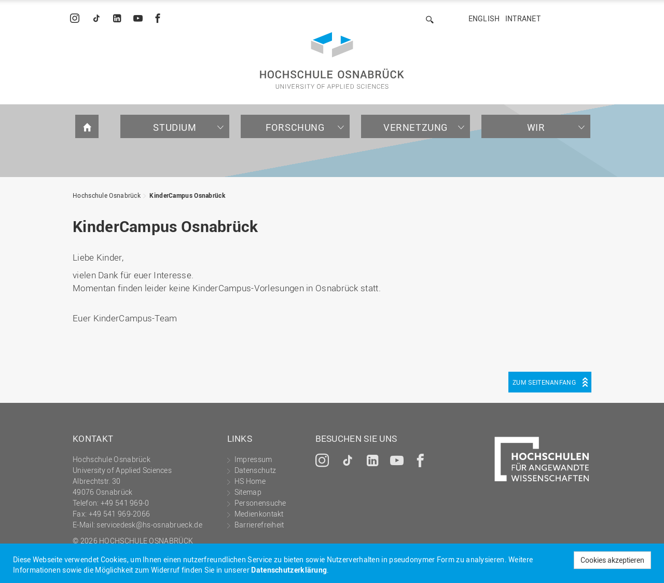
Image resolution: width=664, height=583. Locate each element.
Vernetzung (415, 127)
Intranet (523, 18)
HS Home (250, 481)
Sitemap (247, 492)
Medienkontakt (259, 514)
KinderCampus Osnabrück (187, 195)
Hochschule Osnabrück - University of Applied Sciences (332, 60)
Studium (174, 127)
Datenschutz (255, 470)
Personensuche (260, 503)
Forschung (295, 127)
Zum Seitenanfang (544, 382)
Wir (536, 127)
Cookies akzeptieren (612, 560)
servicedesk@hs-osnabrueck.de (149, 525)
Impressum (253, 459)
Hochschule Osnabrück (107, 195)
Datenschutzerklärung (289, 570)
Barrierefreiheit (259, 525)
